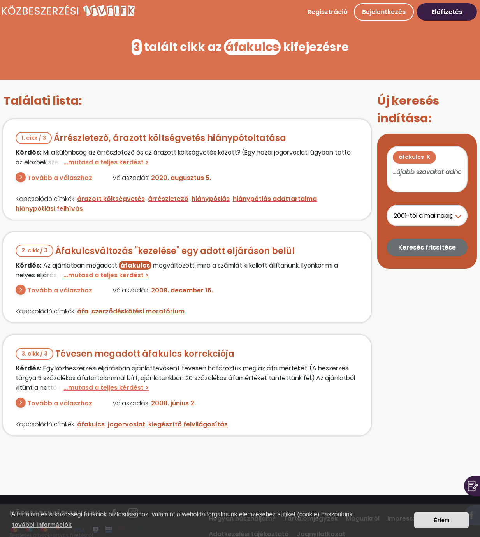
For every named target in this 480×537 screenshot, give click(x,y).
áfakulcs (91, 424)
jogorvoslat (126, 424)
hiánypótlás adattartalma (275, 198)
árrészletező (168, 198)
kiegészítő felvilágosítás (188, 424)
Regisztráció (328, 11)
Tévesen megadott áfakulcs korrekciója (125, 354)
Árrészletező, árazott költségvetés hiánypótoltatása (151, 138)
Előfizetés (447, 11)
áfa (82, 311)
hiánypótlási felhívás (49, 208)
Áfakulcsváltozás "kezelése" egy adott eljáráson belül (155, 251)
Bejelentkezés (384, 11)
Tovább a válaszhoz (59, 177)
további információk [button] (42, 524)
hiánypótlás (211, 198)
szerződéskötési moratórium (138, 311)
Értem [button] (442, 520)
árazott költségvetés (111, 198)
